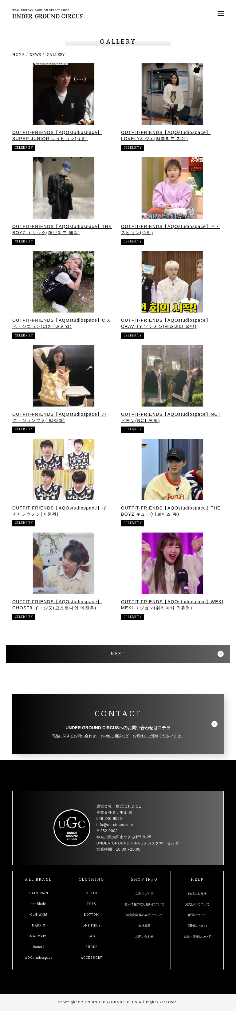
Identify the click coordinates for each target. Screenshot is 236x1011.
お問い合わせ (144, 936)
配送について (197, 915)
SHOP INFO (144, 879)
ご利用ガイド (144, 893)
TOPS (91, 904)
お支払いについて (197, 904)
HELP (197, 879)
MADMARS (39, 936)
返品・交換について (197, 936)
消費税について (197, 925)
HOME (18, 55)
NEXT (118, 653)
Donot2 (39, 947)
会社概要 (144, 925)
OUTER (91, 893)
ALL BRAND (39, 879)
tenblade (38, 904)
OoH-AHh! (38, 915)
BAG (91, 936)
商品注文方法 (197, 893)
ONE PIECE (91, 925)
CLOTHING (91, 879)
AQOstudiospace (39, 958)
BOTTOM (91, 915)
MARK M (38, 925)
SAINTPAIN (38, 893)
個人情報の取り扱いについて (144, 904)
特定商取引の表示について (144, 915)
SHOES (91, 947)
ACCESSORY (91, 958)
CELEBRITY (24, 148)
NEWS (35, 55)
